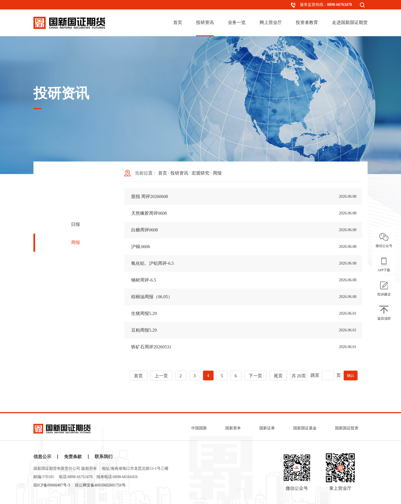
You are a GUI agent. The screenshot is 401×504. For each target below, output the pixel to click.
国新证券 (267, 428)
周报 (75, 242)
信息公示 (42, 456)
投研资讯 (205, 22)
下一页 (255, 375)
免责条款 (73, 456)
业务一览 (237, 22)
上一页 (161, 375)
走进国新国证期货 (350, 22)
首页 (177, 22)
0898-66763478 (339, 5)
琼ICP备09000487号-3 (51, 485)
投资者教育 (307, 22)
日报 (75, 224)
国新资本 (233, 428)
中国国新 (199, 428)
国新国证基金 (305, 428)
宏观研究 (200, 173)
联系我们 (104, 456)
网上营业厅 (271, 22)
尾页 (278, 375)
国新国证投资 (346, 428)
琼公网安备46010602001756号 (100, 485)
